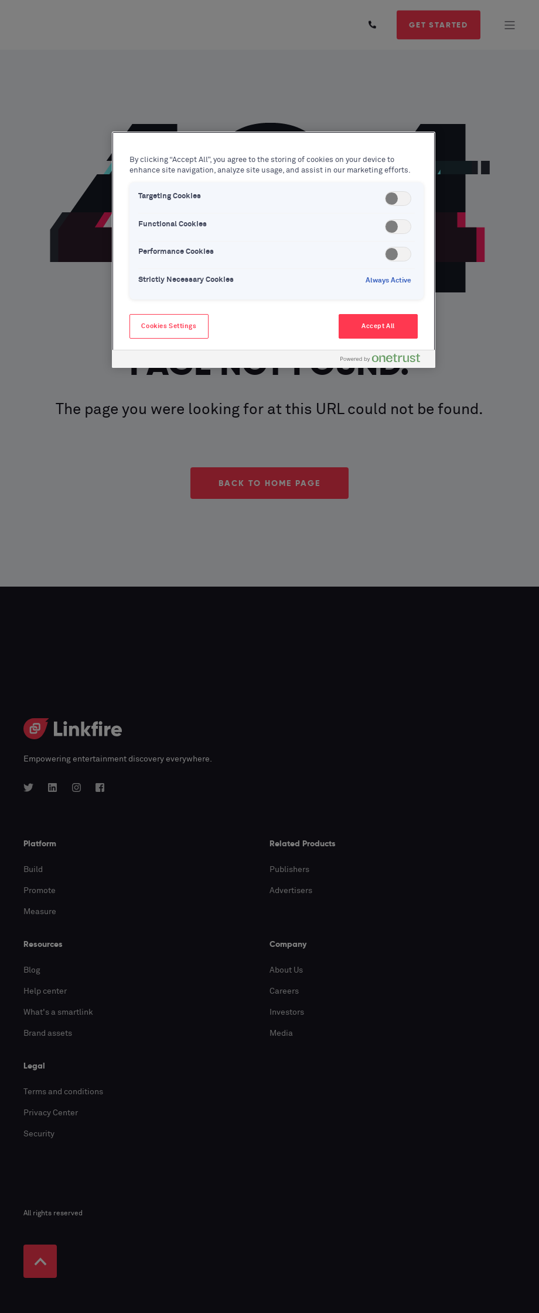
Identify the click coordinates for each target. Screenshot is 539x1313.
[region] (273, 250)
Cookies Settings (168, 326)
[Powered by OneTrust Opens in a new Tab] (384, 360)
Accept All (378, 326)
